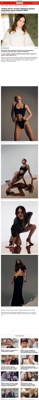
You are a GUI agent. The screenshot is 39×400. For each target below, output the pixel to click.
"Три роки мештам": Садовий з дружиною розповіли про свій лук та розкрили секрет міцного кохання (9, 368)
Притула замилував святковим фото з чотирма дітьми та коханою (9, 351)
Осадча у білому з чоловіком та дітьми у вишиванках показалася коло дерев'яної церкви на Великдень (29, 351)
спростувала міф (30, 312)
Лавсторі (16, 5)
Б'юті (13, 5)
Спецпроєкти (25, 5)
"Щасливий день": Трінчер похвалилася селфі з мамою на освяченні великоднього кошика (28, 384)
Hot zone (20, 5)
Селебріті (2, 5)
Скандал (6, 5)
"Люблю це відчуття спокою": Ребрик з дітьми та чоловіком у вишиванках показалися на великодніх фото (9, 384)
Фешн (10, 5)
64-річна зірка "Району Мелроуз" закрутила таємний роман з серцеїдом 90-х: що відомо (29, 368)
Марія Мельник (4, 12)
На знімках (3, 53)
